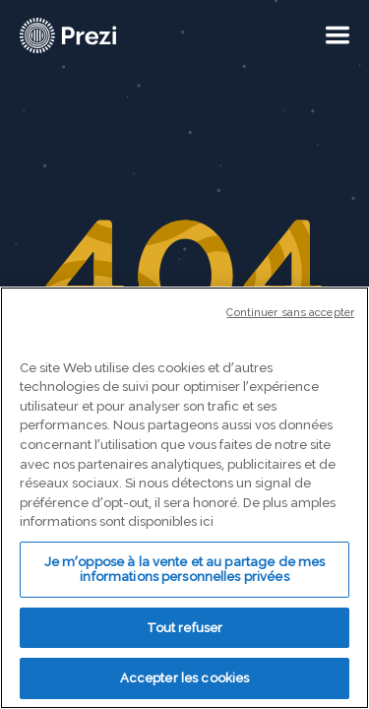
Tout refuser (185, 627)
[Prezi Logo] (69, 35)
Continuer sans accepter (290, 312)
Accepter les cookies (185, 678)
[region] (184, 498)
